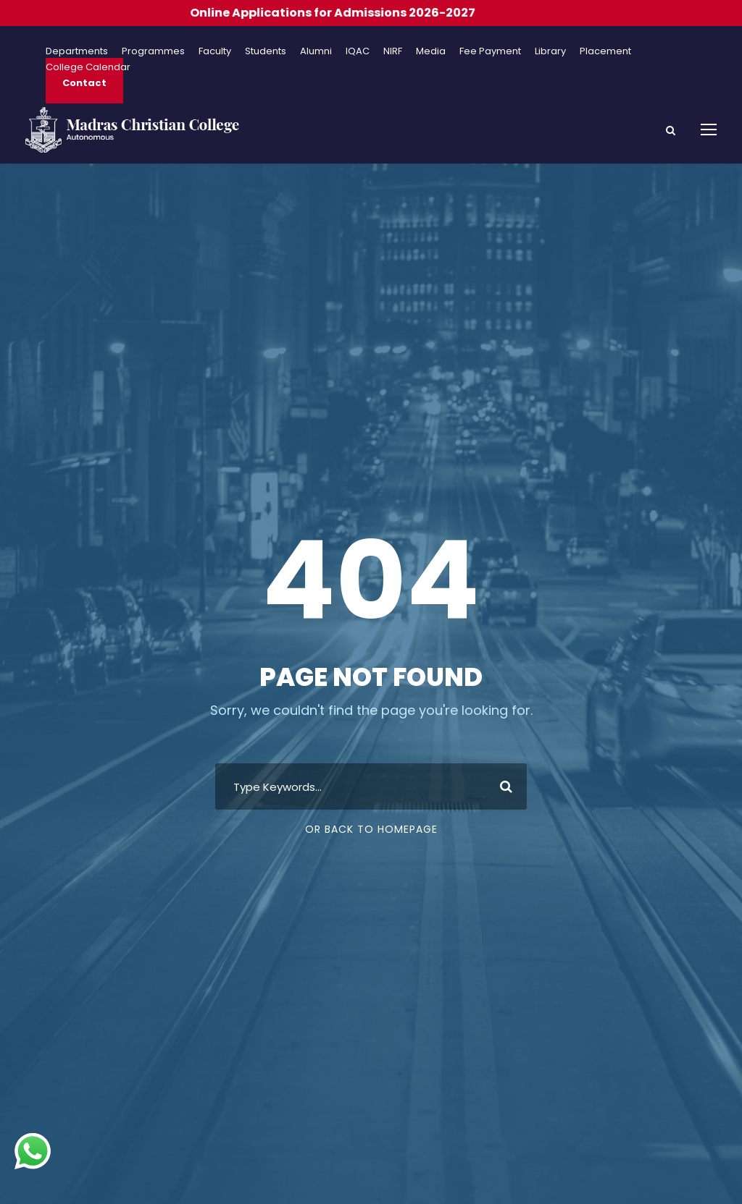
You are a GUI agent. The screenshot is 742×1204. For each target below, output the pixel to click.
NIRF (392, 51)
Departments (77, 51)
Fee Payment (490, 51)
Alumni (316, 51)
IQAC (358, 51)
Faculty (215, 51)
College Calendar (88, 67)
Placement (605, 51)
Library (550, 51)
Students (265, 51)
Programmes (153, 51)
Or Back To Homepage (371, 829)
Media (431, 51)
